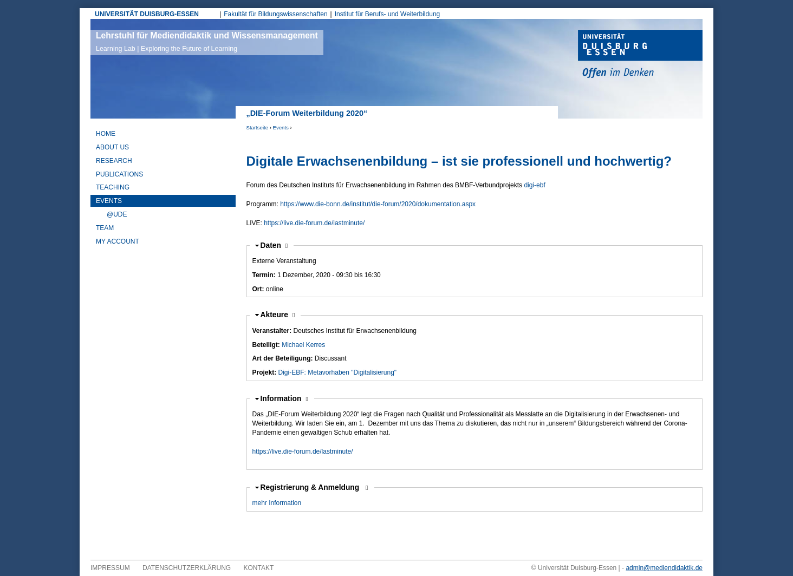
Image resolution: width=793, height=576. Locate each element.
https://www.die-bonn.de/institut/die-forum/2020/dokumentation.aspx (378, 204)
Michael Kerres (303, 345)
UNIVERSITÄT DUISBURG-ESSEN (147, 14)
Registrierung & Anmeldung (311, 487)
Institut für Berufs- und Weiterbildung (387, 14)
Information (282, 399)
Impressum (110, 568)
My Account (117, 241)
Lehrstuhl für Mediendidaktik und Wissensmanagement (207, 42)
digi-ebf (534, 185)
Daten (274, 245)
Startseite (257, 127)
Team (105, 228)
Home (105, 134)
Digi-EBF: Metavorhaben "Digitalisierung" (337, 372)
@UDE (117, 214)
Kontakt (259, 568)
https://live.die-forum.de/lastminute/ (314, 223)
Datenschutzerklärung (186, 568)
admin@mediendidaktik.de (664, 568)
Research (114, 161)
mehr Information (277, 503)
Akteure (278, 315)
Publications (119, 174)
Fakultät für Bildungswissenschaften (275, 14)
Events (281, 127)
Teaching (112, 187)
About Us (112, 147)
